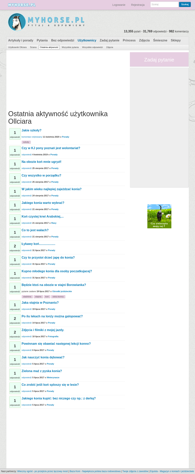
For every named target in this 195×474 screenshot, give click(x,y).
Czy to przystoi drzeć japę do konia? (48, 257)
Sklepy (176, 40)
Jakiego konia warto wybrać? (43, 202)
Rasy (53, 223)
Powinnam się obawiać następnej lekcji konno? (56, 343)
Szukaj (184, 4)
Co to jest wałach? (35, 230)
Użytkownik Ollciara (17, 47)
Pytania (42, 40)
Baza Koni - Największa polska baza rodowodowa (95, 471)
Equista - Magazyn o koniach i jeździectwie (172, 471)
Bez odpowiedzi (62, 40)
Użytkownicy (87, 40)
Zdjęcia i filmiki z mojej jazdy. (43, 330)
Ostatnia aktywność (49, 47)
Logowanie (118, 4)
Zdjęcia (144, 40)
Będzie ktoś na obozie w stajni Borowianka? (54, 285)
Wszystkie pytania (70, 47)
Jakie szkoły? (31, 130)
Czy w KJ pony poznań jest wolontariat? (51, 148)
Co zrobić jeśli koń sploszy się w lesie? (50, 384)
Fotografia (53, 336)
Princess (129, 40)
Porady (65, 137)
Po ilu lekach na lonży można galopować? (52, 316)
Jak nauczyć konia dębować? (43, 357)
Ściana (33, 47)
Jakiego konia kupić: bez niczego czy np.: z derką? (59, 398)
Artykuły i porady (20, 40)
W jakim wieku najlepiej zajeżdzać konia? (52, 189)
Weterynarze (53, 377)
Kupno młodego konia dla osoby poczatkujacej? (57, 271)
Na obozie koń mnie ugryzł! (41, 161)
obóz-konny (58, 296)
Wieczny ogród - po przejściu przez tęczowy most (42, 471)
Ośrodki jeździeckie (62, 291)
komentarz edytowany (32, 137)
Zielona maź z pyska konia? (42, 371)
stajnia (38, 296)
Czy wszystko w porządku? (41, 175)
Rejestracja (138, 4)
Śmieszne (160, 40)
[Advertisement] (66, 79)
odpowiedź (27, 154)
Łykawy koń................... (38, 243)
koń (47, 296)
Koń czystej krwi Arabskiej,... (43, 216)
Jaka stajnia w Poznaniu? (40, 302)
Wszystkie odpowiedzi (92, 47)
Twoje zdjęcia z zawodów (135, 471)
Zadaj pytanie (109, 40)
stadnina (27, 296)
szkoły (26, 142)
